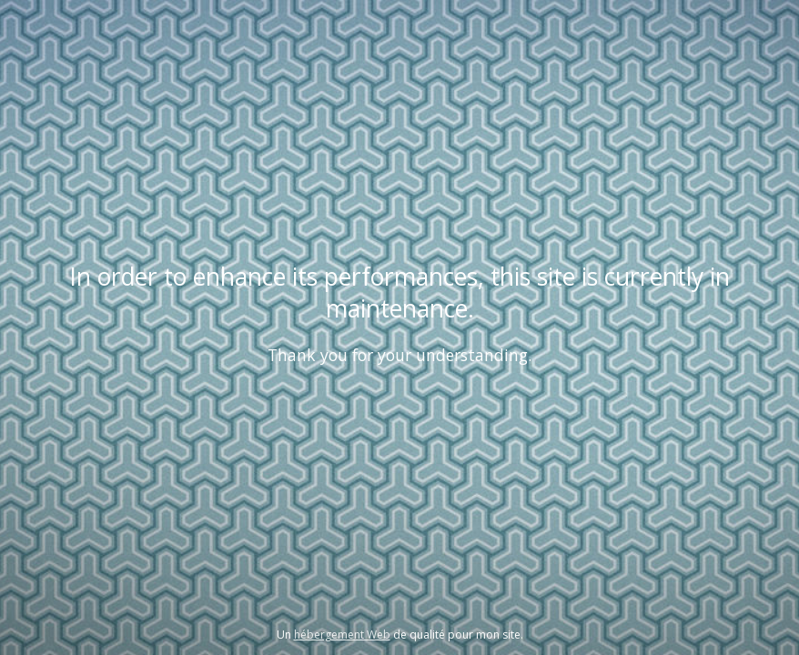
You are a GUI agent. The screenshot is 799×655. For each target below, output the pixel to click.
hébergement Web (342, 634)
